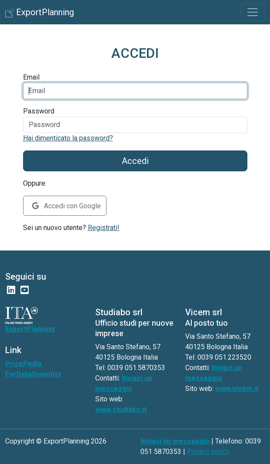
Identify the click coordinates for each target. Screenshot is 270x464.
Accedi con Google (66, 206)
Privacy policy (208, 451)
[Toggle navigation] (252, 12)
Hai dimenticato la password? (68, 138)
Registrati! (104, 228)
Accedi (135, 161)
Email (31, 77)
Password (38, 111)
